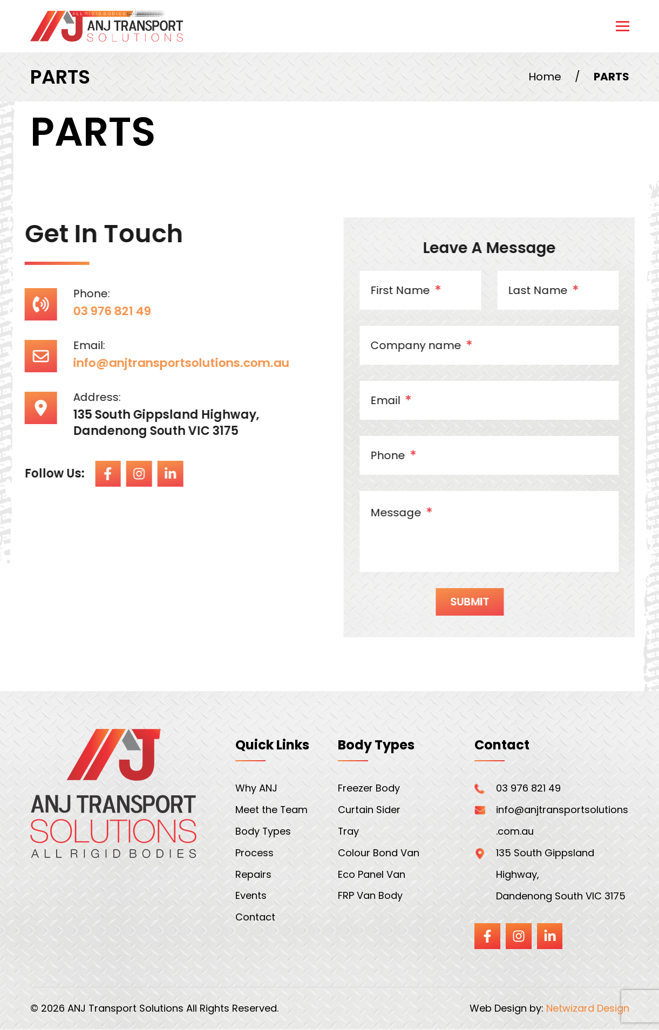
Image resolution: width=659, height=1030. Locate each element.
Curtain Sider (369, 810)
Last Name (559, 291)
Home (544, 77)
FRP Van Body (370, 896)
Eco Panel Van (371, 875)
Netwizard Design (587, 1009)
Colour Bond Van (378, 853)
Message (416, 513)
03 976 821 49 (96, 311)
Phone (408, 456)
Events (251, 896)
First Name (421, 291)
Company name (436, 346)
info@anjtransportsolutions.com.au (169, 362)
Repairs (253, 875)
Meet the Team (271, 810)
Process (254, 853)
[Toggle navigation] (622, 26)
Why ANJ (256, 788)
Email (406, 401)
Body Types (263, 831)
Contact (255, 918)
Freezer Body (369, 788)
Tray (348, 831)
